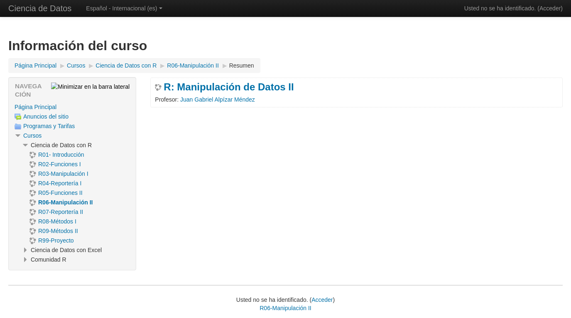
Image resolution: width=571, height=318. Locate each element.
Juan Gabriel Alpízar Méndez (217, 99)
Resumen (241, 65)
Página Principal (35, 107)
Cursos (32, 135)
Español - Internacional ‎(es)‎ (124, 8)
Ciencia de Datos (39, 8)
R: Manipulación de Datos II (229, 87)
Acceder (550, 8)
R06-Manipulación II (285, 308)
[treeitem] (72, 107)
